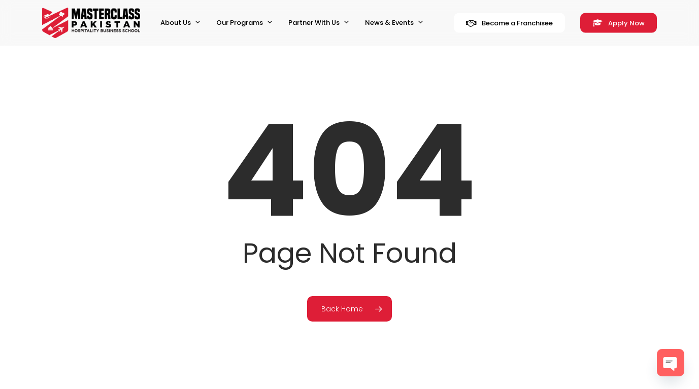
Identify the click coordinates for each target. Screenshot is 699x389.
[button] (679, 5)
